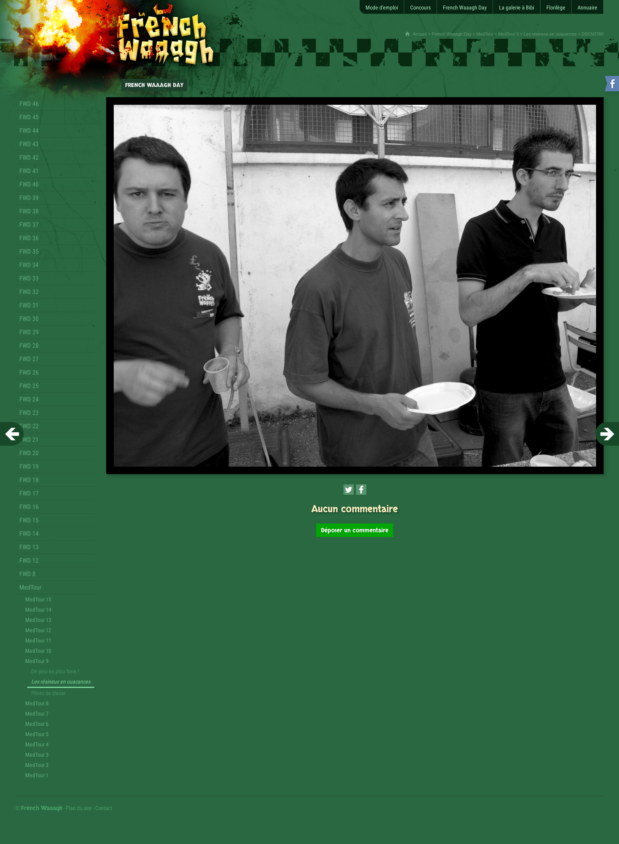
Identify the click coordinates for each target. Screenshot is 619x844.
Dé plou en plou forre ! (55, 671)
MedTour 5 (37, 734)
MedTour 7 (37, 713)
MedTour (484, 34)
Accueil (420, 34)
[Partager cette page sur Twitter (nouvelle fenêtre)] (348, 489)
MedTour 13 (38, 620)
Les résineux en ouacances (550, 34)
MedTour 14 (38, 610)
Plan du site (79, 808)
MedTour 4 (37, 744)
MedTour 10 (38, 651)
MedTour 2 (37, 765)
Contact (103, 808)
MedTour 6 (37, 724)
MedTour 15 (38, 599)
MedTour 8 (37, 703)
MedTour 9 (508, 34)
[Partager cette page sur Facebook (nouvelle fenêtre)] (361, 489)
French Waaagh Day (451, 34)
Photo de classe (48, 693)
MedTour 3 (37, 755)
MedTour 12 (38, 630)
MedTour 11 (38, 640)
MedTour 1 (37, 775)
